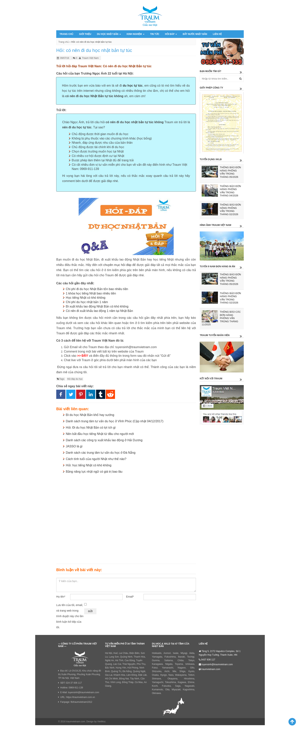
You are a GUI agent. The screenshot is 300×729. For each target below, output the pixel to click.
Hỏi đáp (171, 34)
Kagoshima (188, 689)
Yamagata (157, 656)
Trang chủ (66, 34)
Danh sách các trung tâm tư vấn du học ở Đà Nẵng (100, 452)
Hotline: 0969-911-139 (71, 687)
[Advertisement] (126, 518)
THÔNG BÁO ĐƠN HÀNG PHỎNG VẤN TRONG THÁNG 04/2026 (230, 191)
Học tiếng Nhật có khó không (85, 297)
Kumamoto (157, 689)
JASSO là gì (74, 446)
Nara (171, 675)
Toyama (179, 664)
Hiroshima (189, 678)
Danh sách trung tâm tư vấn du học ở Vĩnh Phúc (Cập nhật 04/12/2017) (114, 421)
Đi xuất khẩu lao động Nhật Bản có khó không (97, 306)
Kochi (155, 686)
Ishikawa (189, 664)
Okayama (172, 678)
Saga (177, 686)
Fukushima (170, 656)
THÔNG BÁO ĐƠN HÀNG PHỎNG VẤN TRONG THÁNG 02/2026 (230, 209)
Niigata (168, 664)
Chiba (180, 660)
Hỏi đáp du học (75, 379)
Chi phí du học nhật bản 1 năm (87, 302)
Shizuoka (156, 671)
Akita (191, 653)
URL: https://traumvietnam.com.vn (77, 697)
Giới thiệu (85, 34)
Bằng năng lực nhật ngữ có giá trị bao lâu (94, 471)
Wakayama (181, 675)
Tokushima (170, 682)
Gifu (192, 667)
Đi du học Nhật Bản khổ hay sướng (90, 415)
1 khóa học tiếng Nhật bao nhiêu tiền (91, 293)
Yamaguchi (157, 682)
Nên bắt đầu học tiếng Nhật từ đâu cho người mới (100, 433)
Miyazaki (176, 689)
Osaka (155, 675)
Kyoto (191, 671)
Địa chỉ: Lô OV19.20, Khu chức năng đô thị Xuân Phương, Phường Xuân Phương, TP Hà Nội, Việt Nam (79, 674)
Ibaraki (181, 656)
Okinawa (156, 693)
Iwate (176, 653)
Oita (167, 689)
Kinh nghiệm (135, 34)
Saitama (168, 660)
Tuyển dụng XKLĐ (211, 159)
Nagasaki (189, 686)
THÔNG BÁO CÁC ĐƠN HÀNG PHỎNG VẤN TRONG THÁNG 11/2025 (221, 318)
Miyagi (184, 653)
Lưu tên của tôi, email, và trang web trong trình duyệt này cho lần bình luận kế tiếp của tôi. (69, 616)
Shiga (182, 671)
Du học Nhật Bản (109, 34)
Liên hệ (217, 34)
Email (130, 596)
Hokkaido (156, 653)
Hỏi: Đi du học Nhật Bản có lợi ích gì (91, 427)
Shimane (156, 678)
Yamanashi (167, 667)
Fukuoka (166, 686)
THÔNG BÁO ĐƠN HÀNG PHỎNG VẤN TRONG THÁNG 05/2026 (230, 172)
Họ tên (60, 596)
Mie (174, 671)
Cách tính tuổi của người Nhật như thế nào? (96, 459)
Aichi (166, 671)
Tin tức (154, 34)
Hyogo (163, 675)
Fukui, (155, 667)
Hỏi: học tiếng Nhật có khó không (88, 465)
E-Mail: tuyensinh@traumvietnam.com (79, 692)
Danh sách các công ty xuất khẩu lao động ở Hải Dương (104, 440)
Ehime (191, 682)
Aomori (167, 653)
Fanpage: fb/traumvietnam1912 (76, 702)
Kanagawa (157, 664)
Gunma (155, 660)
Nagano (182, 667)
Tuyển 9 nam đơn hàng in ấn (217, 266)
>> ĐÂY (82, 355)
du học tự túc (133, 85)
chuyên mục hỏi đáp (117, 265)
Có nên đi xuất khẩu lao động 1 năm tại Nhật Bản (99, 310)
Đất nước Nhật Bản (195, 34)
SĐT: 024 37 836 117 (71, 682)
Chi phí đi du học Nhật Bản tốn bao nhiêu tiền (97, 289)
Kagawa (182, 682)
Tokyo (191, 660)
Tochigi (190, 656)
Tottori (191, 675)
